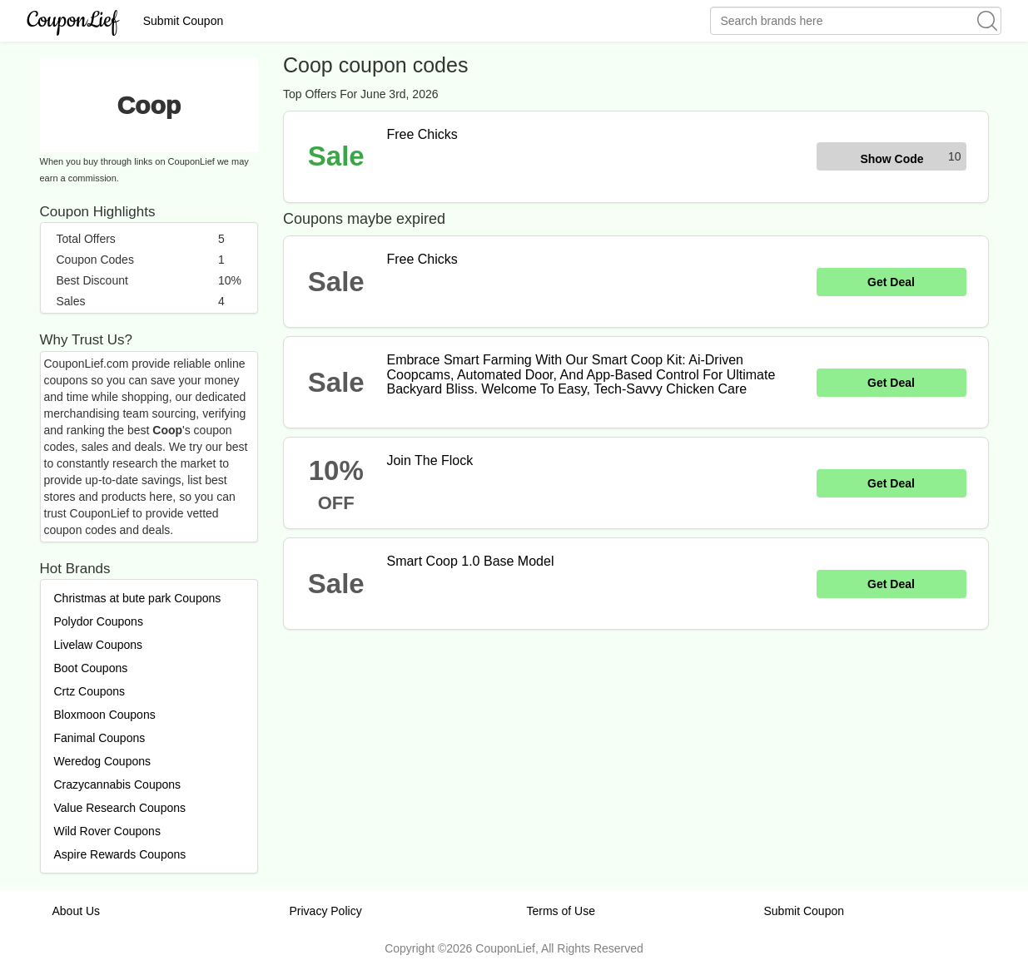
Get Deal (891, 282)
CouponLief (72, 20)
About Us (76, 911)
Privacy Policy (326, 911)
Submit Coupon (183, 20)
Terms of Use (561, 911)
